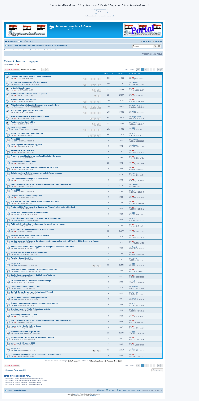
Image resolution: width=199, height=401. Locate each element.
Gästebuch (58, 50)
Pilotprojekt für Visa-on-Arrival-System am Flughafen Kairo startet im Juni (43, 207)
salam (134, 111)
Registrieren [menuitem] (147, 41)
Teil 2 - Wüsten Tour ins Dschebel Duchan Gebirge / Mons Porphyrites (41, 184)
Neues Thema (11, 69)
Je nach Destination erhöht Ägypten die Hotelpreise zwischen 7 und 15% (42, 247)
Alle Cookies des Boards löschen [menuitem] (130, 390)
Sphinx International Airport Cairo (25, 332)
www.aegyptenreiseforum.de (99, 10)
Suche (155, 46)
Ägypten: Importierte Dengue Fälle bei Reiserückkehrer (34, 303)
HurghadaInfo (136, 117)
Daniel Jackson (19, 84)
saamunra (17, 214)
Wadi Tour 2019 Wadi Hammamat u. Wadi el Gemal (32, 230)
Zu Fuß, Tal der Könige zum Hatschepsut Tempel (32, 292)
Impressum (7, 50)
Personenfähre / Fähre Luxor (23, 162)
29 (97, 79)
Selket (16, 339)
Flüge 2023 (15, 349)
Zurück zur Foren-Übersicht (16, 370)
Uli (15, 64)
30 (100, 79)
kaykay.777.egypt (19, 271)
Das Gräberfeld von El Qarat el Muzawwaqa (29, 179)
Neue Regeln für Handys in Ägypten (26, 145)
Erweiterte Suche (159, 46)
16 (90, 84)
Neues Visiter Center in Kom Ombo (26, 326)
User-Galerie (47, 50)
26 (90, 79)
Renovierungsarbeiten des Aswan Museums (30, 235)
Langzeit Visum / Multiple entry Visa (26, 196)
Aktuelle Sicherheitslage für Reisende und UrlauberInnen (35, 105)
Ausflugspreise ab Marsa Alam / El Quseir (29, 94)
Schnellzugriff (12, 41)
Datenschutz (17, 50)
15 (93, 107)
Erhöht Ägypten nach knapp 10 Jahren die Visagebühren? (36, 218)
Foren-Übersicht (20, 390)
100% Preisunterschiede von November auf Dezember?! (35, 269)
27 (93, 79)
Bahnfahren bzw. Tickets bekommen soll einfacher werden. (36, 173)
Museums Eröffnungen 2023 (23, 343)
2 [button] (145, 69)
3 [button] (148, 69)
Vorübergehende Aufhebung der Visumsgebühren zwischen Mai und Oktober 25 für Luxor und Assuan (55, 241)
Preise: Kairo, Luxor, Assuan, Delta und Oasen (31, 77)
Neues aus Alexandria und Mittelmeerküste (29, 213)
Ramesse (135, 139)
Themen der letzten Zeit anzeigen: (62, 361)
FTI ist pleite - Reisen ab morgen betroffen (29, 298)
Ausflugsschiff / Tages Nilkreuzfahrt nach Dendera (32, 337)
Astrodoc (135, 83)
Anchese (135, 258)
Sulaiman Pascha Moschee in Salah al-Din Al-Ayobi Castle (36, 354)
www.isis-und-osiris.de (108, 16)
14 (90, 107)
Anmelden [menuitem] (158, 41)
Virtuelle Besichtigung (20, 88)
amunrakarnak (18, 333)
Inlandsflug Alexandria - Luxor (24, 315)
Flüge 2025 (15, 190)
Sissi (15, 282)
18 (95, 84)
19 (97, 84)
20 (100, 84)
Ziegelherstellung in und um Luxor (26, 286)
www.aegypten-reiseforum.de (99, 13)
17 (93, 84)
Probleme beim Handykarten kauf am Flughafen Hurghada (36, 156)
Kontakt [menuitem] (102, 390)
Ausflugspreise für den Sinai (23, 122)
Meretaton (17, 220)
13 (100, 113)
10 (93, 113)
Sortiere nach (93, 361)
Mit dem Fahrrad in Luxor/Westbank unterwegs (31, 281)
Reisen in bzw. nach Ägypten (21, 61)
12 (97, 113)
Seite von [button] (138, 69)
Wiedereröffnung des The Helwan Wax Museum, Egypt (34, 167)
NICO (133, 128)
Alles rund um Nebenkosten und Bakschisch (30, 116)
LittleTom (17, 294)
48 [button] (158, 69)
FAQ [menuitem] (21, 41)
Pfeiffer (16, 277)
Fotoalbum (38, 50)
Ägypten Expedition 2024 (21, 258)
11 (95, 113)
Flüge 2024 (15, 264)
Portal (10, 45)
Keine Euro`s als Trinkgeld (22, 150)
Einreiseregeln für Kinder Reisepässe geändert (31, 309)
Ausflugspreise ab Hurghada (23, 99)
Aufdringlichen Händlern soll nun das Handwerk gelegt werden (38, 224)
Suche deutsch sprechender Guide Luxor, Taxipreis (33, 275)
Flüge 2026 (15, 139)
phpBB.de (93, 395)
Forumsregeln (27, 50)
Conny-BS (135, 122)
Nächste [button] (161, 69)
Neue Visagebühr (18, 128)
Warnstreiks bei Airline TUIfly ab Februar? (29, 252)
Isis (18, 64)
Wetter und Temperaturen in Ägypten (27, 133)
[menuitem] (28, 41)
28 (95, 79)
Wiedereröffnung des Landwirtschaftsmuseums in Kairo (35, 201)
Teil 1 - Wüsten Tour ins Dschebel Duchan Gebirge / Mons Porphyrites (41, 320)
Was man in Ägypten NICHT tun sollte (27, 111)
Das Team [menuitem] (111, 390)
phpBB (76, 394)
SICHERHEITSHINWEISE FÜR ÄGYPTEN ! (29, 82)
